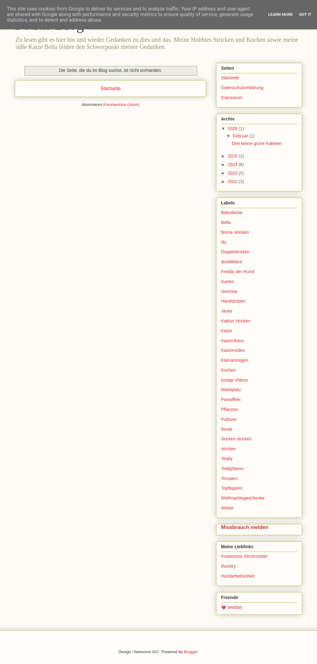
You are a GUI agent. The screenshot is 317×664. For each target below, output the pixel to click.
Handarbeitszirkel (237, 576)
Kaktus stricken (235, 320)
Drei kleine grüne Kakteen (257, 143)
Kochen (228, 370)
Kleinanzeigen (234, 360)
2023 (233, 173)
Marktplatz (231, 389)
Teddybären (232, 468)
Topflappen (231, 488)
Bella (226, 222)
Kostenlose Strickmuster (244, 556)
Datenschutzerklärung (242, 87)
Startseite (110, 88)
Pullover (229, 419)
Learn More (280, 14)
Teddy (226, 458)
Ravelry (228, 566)
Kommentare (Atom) (121, 104)
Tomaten (229, 478)
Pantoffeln (231, 399)
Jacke (226, 310)
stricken (228, 448)
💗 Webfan (231, 607)
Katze (226, 330)
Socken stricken (236, 438)
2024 (233, 164)
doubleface (231, 261)
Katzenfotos (232, 340)
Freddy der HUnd (237, 271)
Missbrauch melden (244, 527)
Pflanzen (229, 409)
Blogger (191, 651)
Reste (226, 429)
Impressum (231, 97)
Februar (241, 135)
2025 (233, 156)
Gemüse (229, 291)
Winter (227, 507)
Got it (305, 14)
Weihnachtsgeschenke (243, 498)
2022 (233, 181)
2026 (233, 128)
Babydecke (231, 212)
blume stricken (235, 232)
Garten (227, 281)
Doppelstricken (235, 251)
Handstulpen (233, 301)
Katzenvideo (233, 350)
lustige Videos (234, 380)
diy (224, 242)
